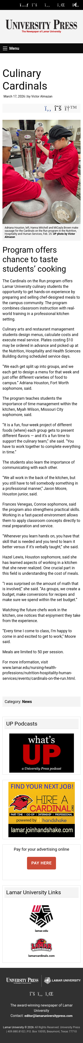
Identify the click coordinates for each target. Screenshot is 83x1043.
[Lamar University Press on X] (36, 5)
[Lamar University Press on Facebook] (49, 5)
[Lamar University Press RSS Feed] (24, 5)
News (27, 701)
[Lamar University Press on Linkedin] (63, 5)
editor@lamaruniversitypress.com (49, 1016)
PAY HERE (41, 862)
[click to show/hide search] (76, 5)
